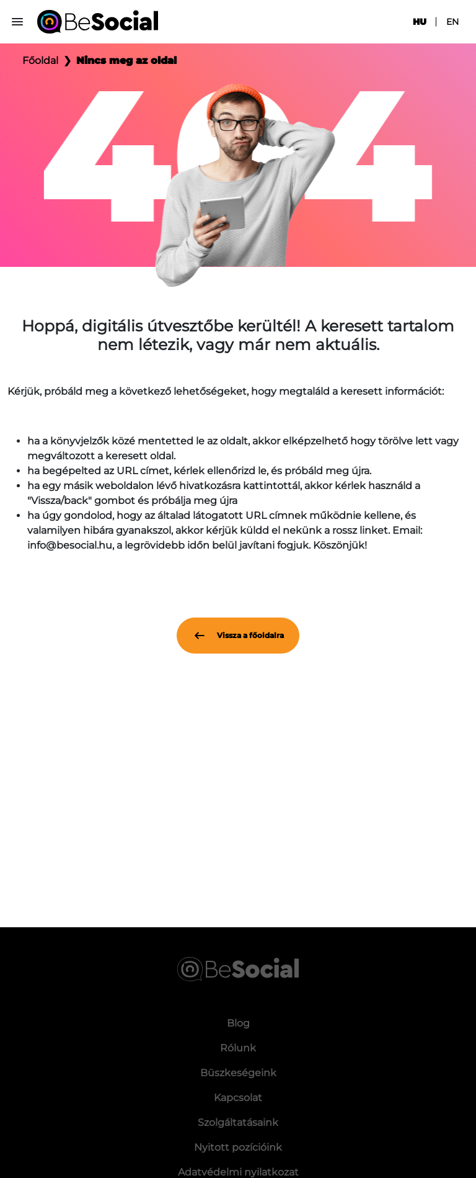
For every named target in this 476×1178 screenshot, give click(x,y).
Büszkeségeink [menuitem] (238, 1073)
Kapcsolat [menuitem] (238, 1098)
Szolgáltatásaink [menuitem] (238, 1122)
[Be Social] (97, 22)
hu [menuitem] (419, 21)
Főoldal (40, 60)
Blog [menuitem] (238, 1023)
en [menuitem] (452, 21)
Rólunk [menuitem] (238, 1048)
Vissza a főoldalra (238, 635)
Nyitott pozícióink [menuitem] (238, 1147)
